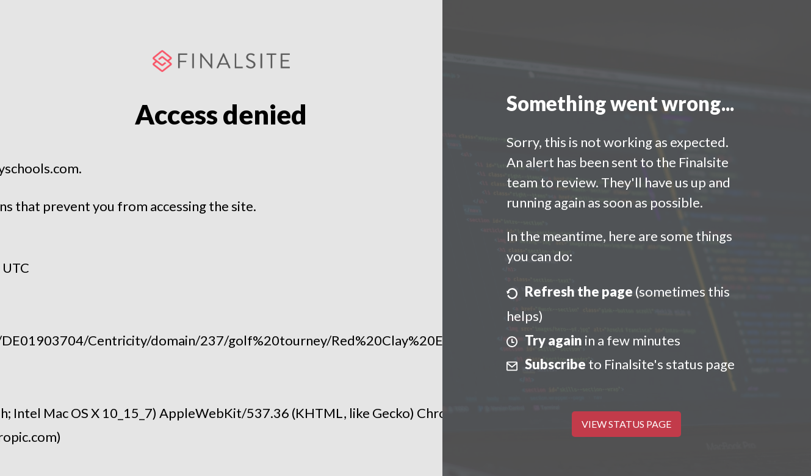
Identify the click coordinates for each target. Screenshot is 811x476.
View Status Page (626, 424)
